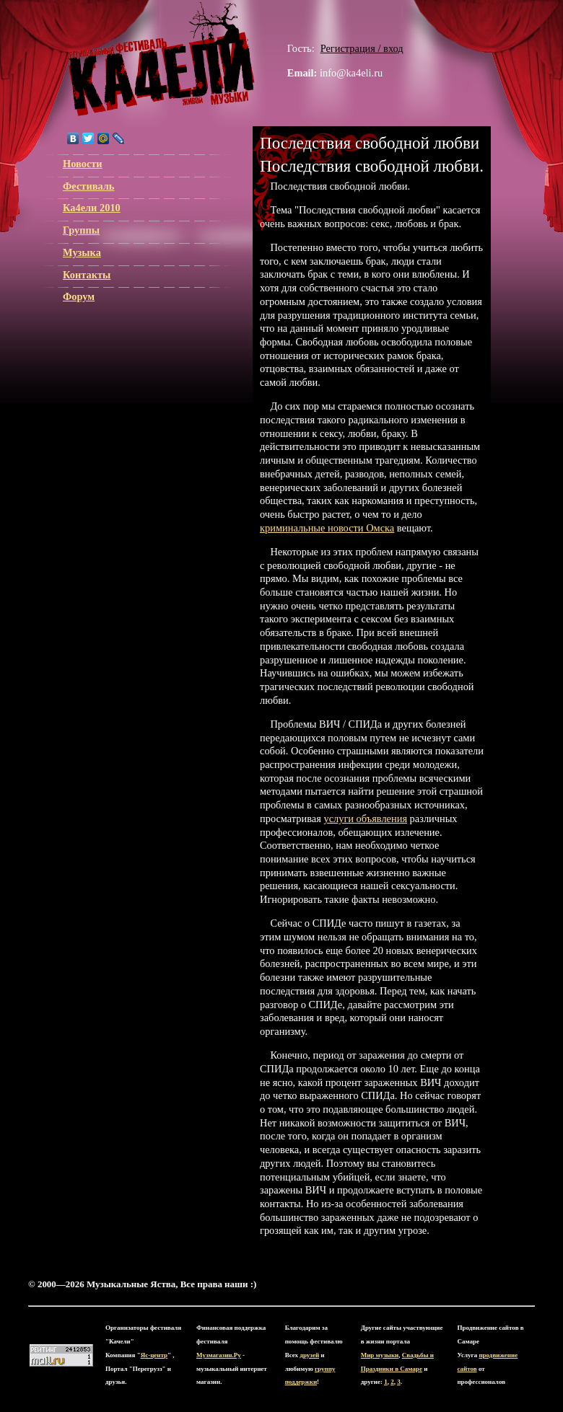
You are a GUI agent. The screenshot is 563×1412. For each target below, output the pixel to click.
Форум (79, 296)
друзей (309, 1355)
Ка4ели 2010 (92, 207)
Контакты (86, 275)
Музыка (82, 252)
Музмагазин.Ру (218, 1355)
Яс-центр (154, 1355)
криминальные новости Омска (327, 528)
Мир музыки (380, 1355)
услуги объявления (365, 818)
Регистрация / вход (361, 48)
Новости (82, 163)
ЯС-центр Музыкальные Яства (161, 59)
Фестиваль (88, 186)
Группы (81, 230)
